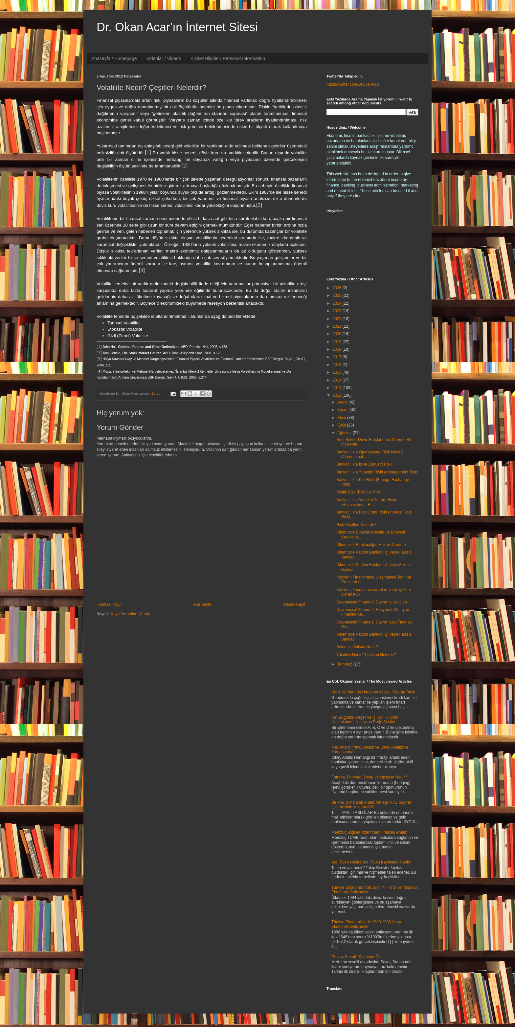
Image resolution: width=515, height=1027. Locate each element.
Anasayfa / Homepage (114, 58)
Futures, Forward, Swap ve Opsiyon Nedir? (369, 777)
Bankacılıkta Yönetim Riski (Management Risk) (377, 472)
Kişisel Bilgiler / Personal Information (227, 58)
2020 (338, 334)
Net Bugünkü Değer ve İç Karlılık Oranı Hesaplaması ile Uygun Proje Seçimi (365, 719)
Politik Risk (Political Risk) (359, 492)
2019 (338, 341)
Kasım (343, 409)
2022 (338, 319)
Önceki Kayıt (294, 604)
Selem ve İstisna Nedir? (357, 647)
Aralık (342, 402)
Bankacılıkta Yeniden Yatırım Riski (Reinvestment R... (366, 502)
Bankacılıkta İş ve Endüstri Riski (364, 464)
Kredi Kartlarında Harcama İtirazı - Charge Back (373, 692)
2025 (338, 295)
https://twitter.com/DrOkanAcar (353, 84)
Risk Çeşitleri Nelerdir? (356, 524)
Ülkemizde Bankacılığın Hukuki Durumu (371, 544)
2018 (338, 349)
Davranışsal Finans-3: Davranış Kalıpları (371, 602)
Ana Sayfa (202, 604)
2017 (338, 357)
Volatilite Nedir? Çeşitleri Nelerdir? (366, 654)
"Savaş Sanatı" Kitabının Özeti (358, 956)
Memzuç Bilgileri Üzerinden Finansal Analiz (369, 832)
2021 (338, 326)
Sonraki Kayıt (110, 604)
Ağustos (345, 432)
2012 (338, 395)
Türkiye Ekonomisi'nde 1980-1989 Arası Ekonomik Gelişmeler (366, 924)
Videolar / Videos (163, 58)
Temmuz (345, 664)
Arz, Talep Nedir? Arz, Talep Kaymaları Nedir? (371, 862)
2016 (338, 364)
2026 (338, 288)
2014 (338, 380)
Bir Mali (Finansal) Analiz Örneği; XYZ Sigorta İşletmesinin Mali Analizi (371, 804)
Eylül (342, 425)
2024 (338, 303)
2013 (338, 387)
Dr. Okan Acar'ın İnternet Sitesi (177, 27)
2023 (338, 311)
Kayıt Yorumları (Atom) (130, 614)
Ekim (342, 417)
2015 (338, 372)
